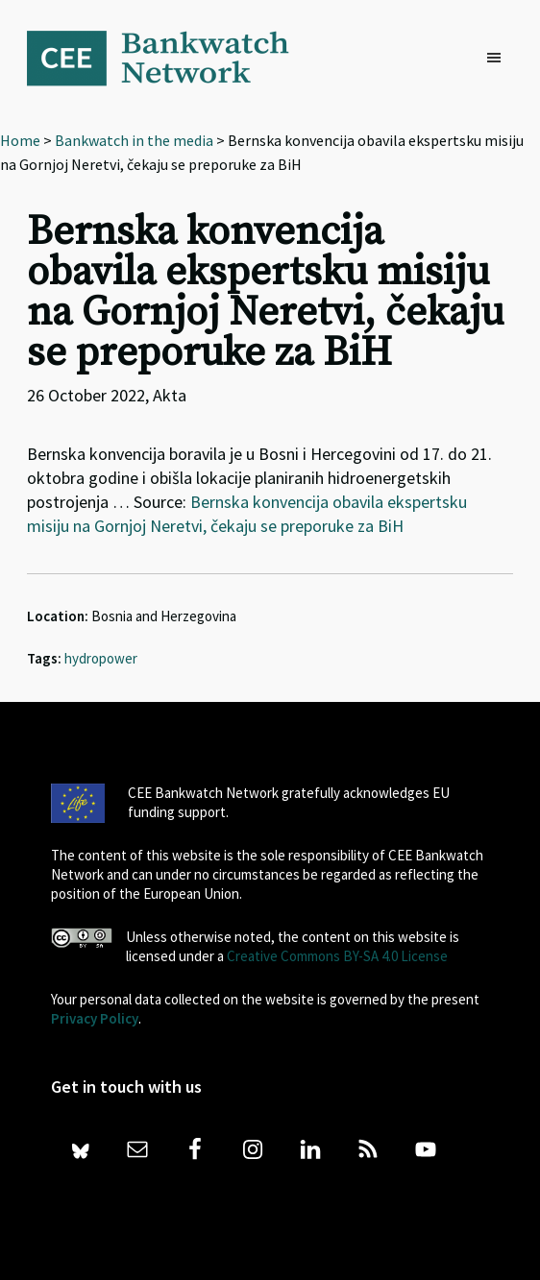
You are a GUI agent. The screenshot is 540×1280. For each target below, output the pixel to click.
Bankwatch (171, 57)
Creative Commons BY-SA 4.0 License (337, 956)
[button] (498, 58)
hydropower (100, 658)
